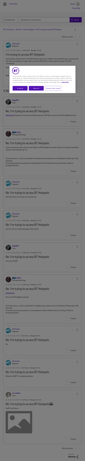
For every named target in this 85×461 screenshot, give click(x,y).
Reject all (36, 88)
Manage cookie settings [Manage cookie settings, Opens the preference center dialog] (53, 88)
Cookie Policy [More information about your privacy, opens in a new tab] (65, 82)
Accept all (20, 88)
